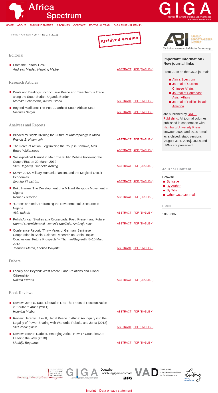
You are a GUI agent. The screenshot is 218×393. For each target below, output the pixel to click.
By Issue (173, 181)
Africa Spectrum (183, 79)
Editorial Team (99, 25)
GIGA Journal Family (128, 25)
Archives (63, 25)
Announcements (41, 25)
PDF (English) (143, 69)
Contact (79, 25)
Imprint (91, 390)
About (21, 25)
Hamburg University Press (181, 127)
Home (10, 25)
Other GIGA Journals (181, 194)
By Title (172, 190)
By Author (173, 186)
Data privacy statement (115, 390)
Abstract (124, 69)
